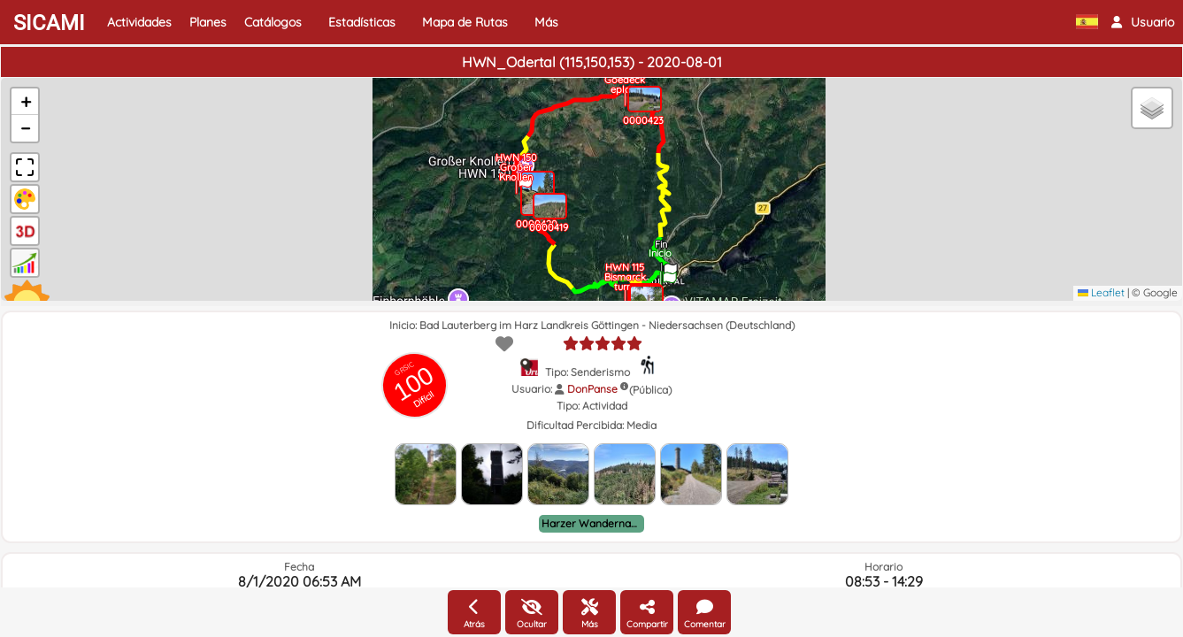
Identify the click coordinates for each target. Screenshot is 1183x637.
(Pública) (650, 389)
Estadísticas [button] (362, 22)
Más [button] (546, 22)
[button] (1142, 22)
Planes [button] (208, 22)
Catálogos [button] (273, 22)
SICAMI (49, 23)
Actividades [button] (139, 22)
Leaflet (1101, 292)
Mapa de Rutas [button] (465, 22)
